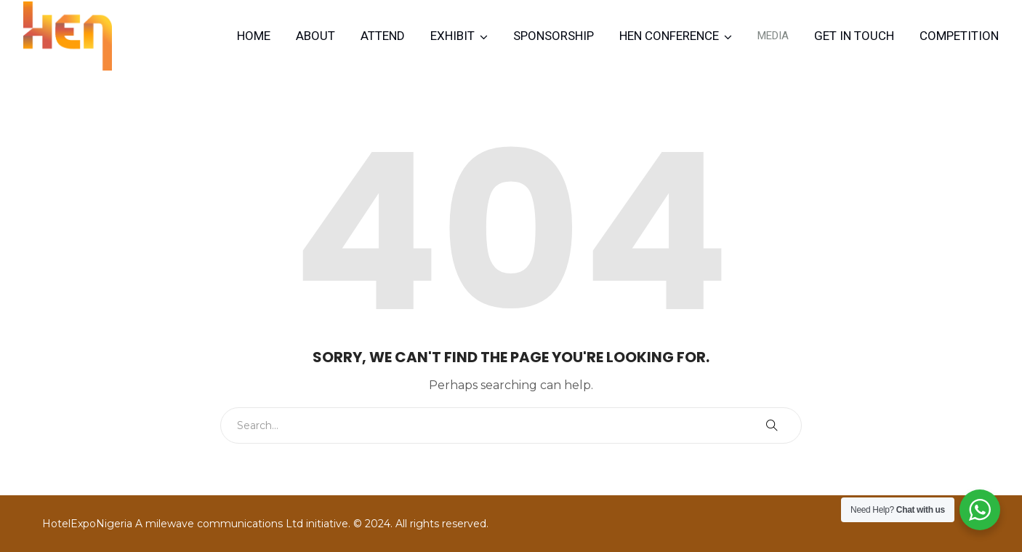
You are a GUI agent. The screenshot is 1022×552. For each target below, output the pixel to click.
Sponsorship (553, 35)
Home (253, 35)
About (315, 35)
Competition (959, 35)
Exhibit (452, 35)
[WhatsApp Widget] (979, 509)
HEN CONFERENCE (669, 35)
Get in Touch (854, 35)
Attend (383, 35)
